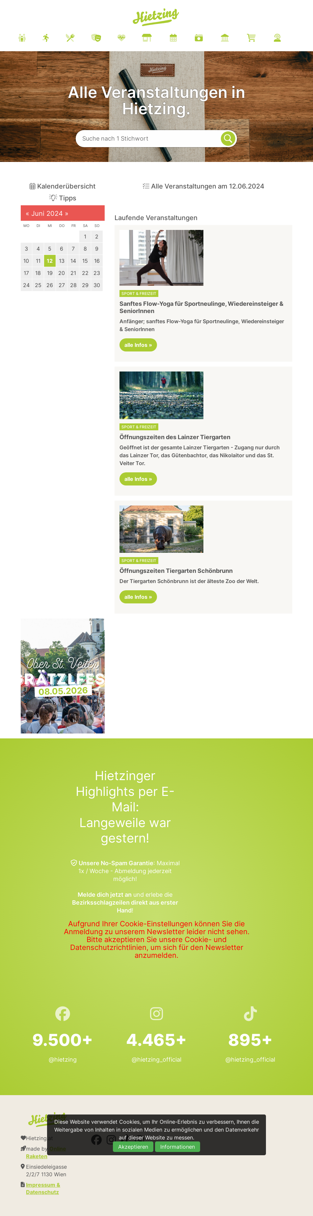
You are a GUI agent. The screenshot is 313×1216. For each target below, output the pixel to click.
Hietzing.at (157, 17)
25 (38, 285)
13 (62, 261)
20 (61, 273)
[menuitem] (157, 39)
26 (49, 285)
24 (26, 285)
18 (38, 273)
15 (85, 261)
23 (96, 273)
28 (73, 285)
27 (62, 285)
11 (38, 261)
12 (50, 261)
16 (97, 261)
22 (85, 273)
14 (73, 261)
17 (26, 273)
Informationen (177, 1146)
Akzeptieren (133, 1146)
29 (85, 285)
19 (50, 273)
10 (26, 261)
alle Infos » (138, 345)
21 (73, 273)
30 (96, 285)
